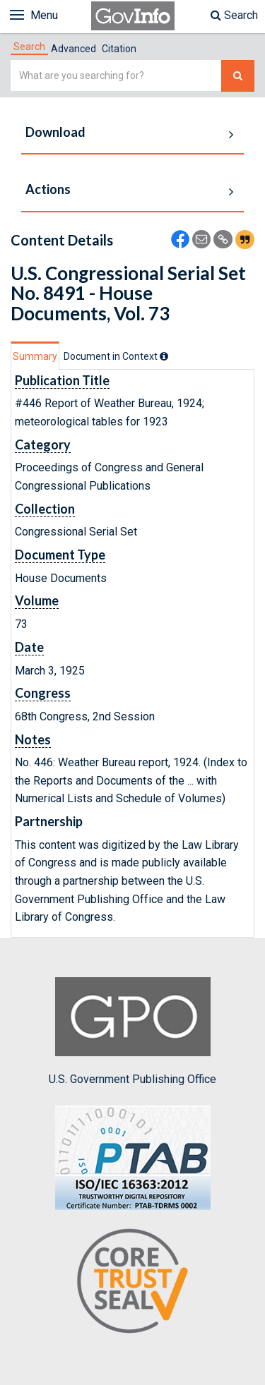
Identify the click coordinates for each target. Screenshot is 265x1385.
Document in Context (116, 356)
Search (234, 15)
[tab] (29, 46)
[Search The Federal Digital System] (237, 76)
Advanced (73, 48)
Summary (35, 356)
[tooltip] (164, 356)
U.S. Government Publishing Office (132, 1031)
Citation (119, 48)
